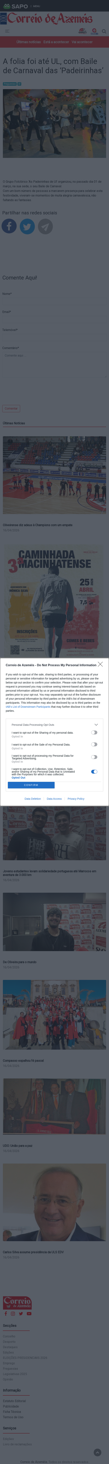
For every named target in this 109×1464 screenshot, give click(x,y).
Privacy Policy (76, 798)
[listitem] (54, 725)
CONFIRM (31, 785)
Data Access (54, 798)
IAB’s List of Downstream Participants (28, 706)
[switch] (94, 732)
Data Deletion (33, 798)
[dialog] (54, 732)
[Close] (101, 665)
